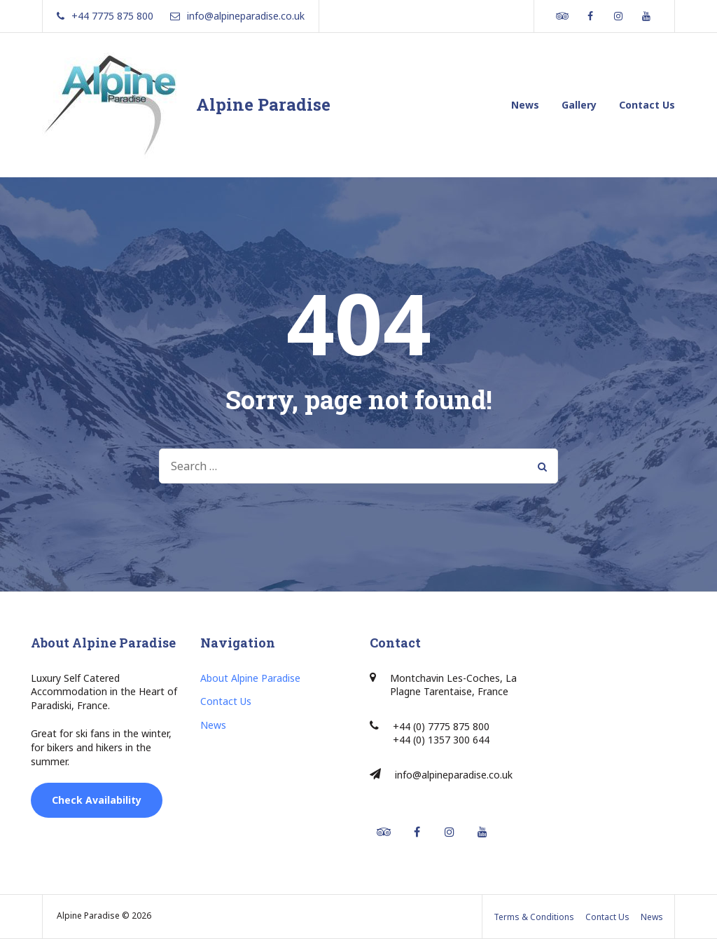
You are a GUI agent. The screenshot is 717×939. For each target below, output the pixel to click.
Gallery (579, 104)
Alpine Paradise (263, 104)
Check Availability (96, 800)
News (525, 104)
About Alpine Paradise (250, 678)
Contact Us (647, 104)
